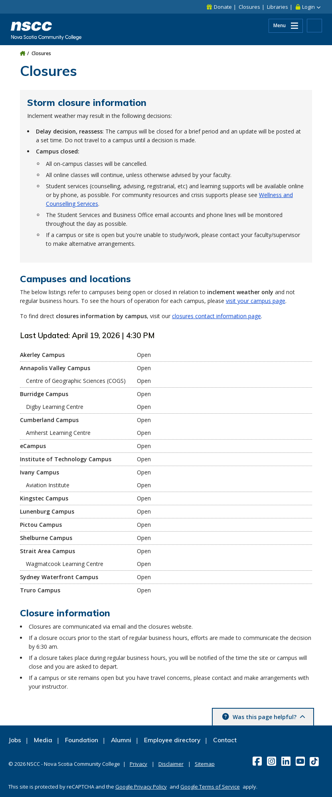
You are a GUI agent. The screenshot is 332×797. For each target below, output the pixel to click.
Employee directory (172, 740)
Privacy (138, 763)
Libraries (277, 6)
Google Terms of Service (210, 786)
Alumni (121, 740)
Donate (223, 6)
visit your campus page (255, 301)
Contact (225, 740)
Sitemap (205, 763)
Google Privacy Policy (141, 786)
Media (43, 740)
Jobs (14, 740)
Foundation (81, 740)
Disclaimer (171, 763)
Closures (249, 6)
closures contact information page (216, 316)
